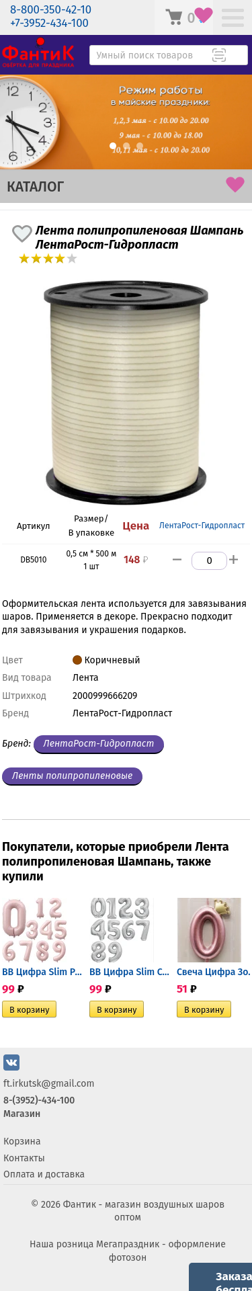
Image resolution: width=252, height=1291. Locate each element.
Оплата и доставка (44, 1174)
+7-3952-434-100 (49, 23)
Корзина (22, 1141)
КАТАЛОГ (35, 187)
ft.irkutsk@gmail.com (48, 1083)
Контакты (24, 1158)
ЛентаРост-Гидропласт (202, 525)
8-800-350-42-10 (50, 9)
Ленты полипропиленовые (72, 776)
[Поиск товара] (236, 56)
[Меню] (232, 19)
